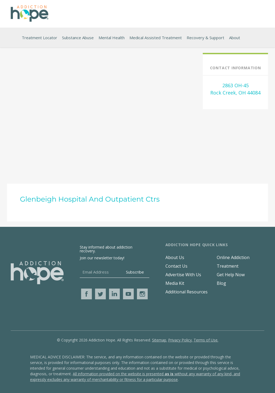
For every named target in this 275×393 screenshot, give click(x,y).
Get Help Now (231, 275)
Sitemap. (159, 340)
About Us (174, 257)
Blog (221, 283)
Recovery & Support (205, 37)
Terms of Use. (206, 340)
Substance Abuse (78, 37)
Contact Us (176, 266)
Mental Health (112, 37)
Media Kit (174, 283)
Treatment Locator (39, 37)
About (234, 37)
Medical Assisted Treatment (155, 37)
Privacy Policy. (180, 340)
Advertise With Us (183, 275)
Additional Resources (186, 292)
